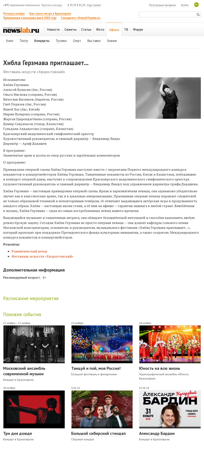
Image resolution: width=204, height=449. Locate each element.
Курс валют (94, 5)
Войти (185, 5)
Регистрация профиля (162, 5)
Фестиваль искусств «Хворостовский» (42, 256)
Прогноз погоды (52, 5)
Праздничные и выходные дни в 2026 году (29, 18)
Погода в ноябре (14, 13)
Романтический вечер (29, 251)
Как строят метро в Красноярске (50, 13)
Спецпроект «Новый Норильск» (81, 18)
